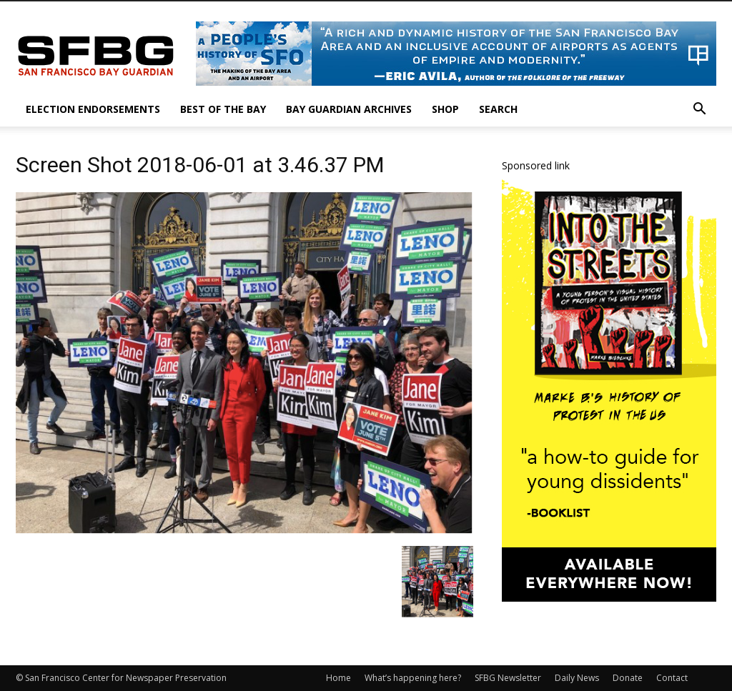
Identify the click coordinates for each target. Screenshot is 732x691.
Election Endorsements (93, 109)
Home (338, 678)
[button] (699, 110)
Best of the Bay (223, 109)
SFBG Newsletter (508, 678)
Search (498, 109)
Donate (628, 678)
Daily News (577, 678)
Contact (672, 678)
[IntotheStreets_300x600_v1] (609, 598)
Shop (445, 109)
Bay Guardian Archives (349, 109)
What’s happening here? (413, 678)
